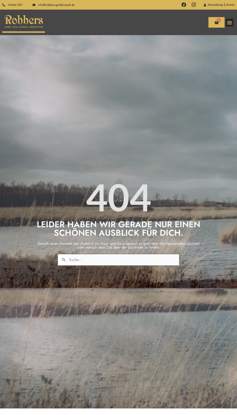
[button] (229, 22)
